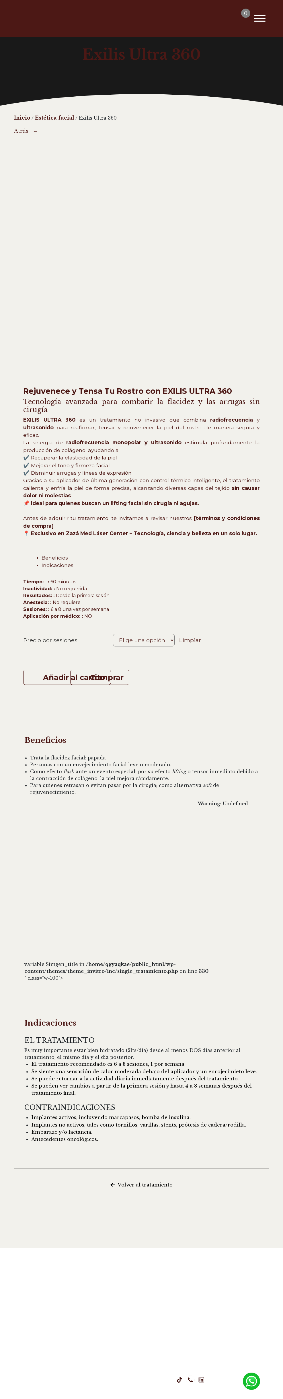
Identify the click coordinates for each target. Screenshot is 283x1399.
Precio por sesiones (50, 640)
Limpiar (190, 639)
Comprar (156, 677)
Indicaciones (57, 565)
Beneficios (55, 558)
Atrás (21, 131)
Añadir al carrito (74, 677)
